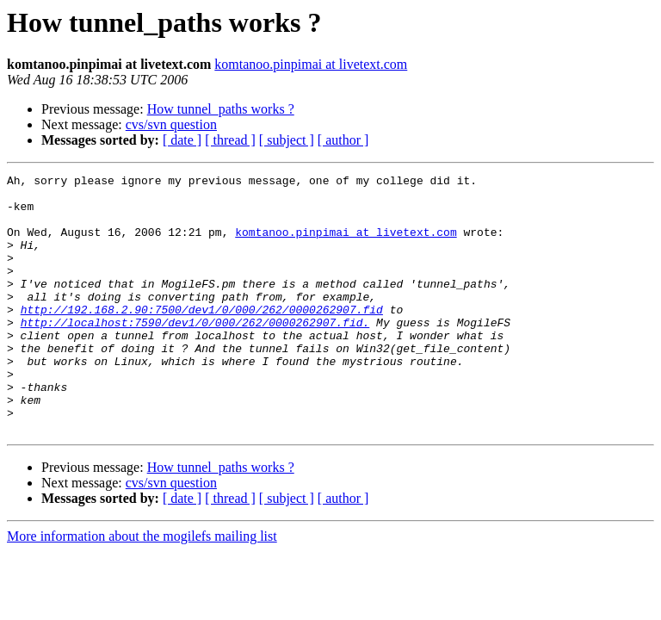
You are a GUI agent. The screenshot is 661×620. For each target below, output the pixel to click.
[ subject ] (286, 140)
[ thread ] (230, 140)
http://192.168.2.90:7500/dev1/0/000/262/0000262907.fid (202, 337)
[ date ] (182, 140)
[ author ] (343, 140)
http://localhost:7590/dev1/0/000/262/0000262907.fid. (195, 353)
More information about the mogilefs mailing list (142, 587)
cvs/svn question (171, 124)
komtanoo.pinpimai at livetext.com (310, 64)
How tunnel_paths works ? (220, 109)
